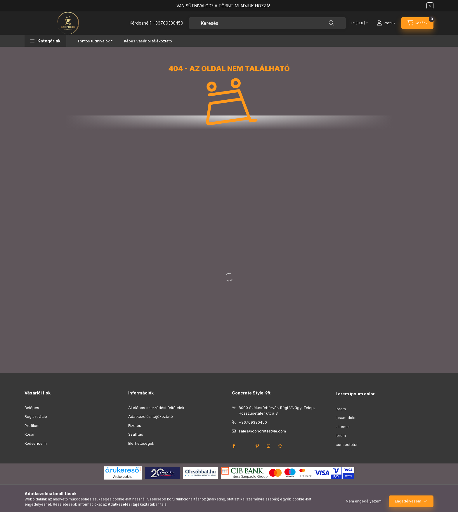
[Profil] (386, 23)
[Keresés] (331, 23)
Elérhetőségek (141, 443)
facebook (234, 446)
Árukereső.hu (122, 476)
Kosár (30, 434)
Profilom (32, 425)
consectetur (347, 444)
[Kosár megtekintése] (417, 23)
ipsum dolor (346, 417)
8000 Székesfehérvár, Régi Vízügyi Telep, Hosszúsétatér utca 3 (277, 410)
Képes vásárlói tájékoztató (148, 41)
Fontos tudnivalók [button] (94, 41)
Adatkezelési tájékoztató (150, 416)
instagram (269, 446)
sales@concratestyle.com (262, 431)
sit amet (343, 426)
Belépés (32, 407)
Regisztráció (36, 416)
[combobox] (267, 23)
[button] (45, 41)
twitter (245, 446)
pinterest (257, 446)
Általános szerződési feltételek (156, 407)
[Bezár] (429, 5)
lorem (341, 408)
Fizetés (134, 425)
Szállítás (135, 434)
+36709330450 (168, 22)
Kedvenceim (36, 443)
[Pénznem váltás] (358, 23)
